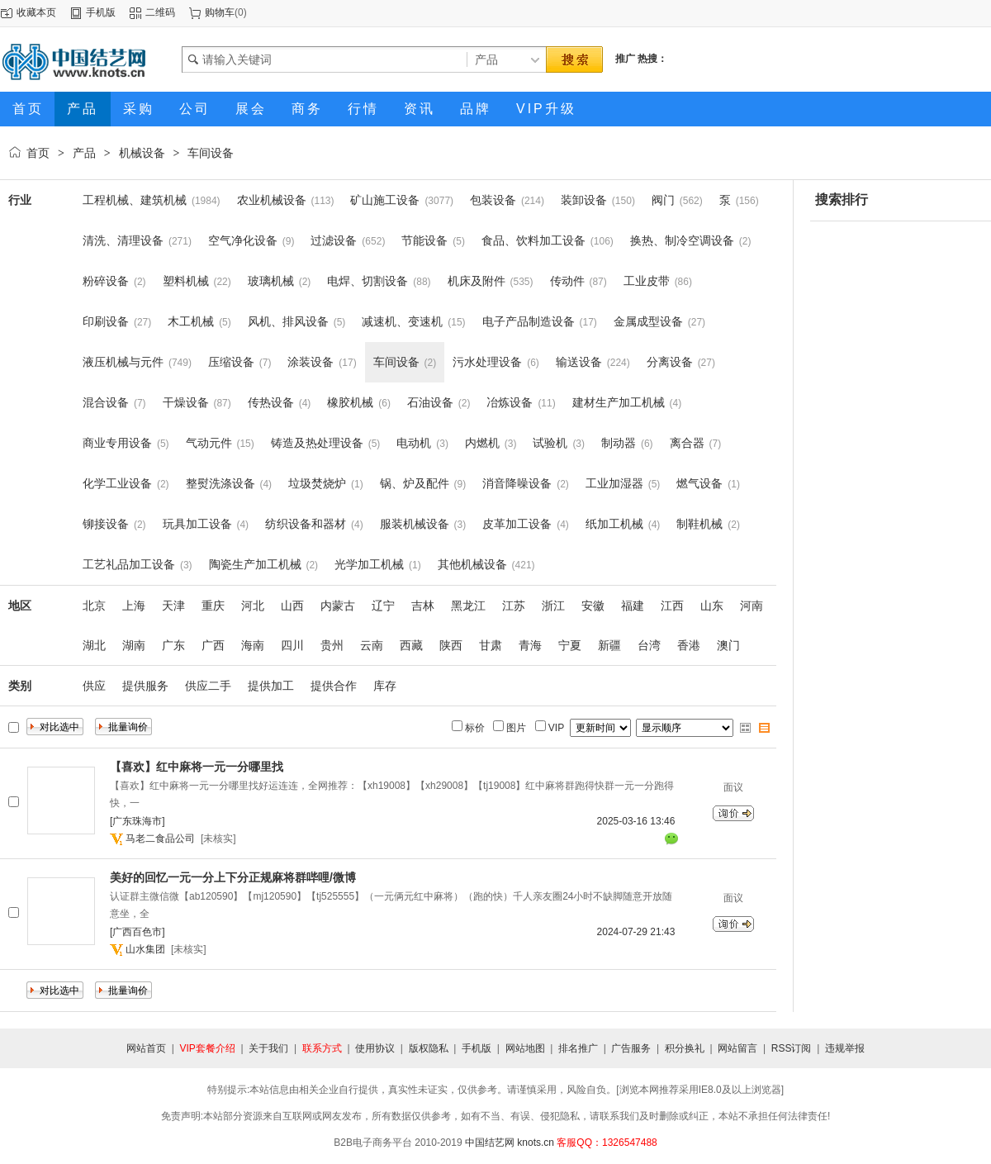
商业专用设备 (117, 442)
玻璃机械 (271, 280)
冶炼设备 (509, 402)
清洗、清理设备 (123, 240)
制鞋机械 (699, 523)
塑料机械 (186, 280)
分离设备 (670, 361)
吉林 (422, 605)
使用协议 (375, 1048)
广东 (173, 645)
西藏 (411, 645)
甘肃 (490, 645)
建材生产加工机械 (618, 402)
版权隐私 (428, 1048)
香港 (688, 645)
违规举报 (845, 1048)
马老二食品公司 (160, 838)
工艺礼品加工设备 (129, 564)
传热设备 (271, 402)
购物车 (220, 12)
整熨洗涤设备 (220, 483)
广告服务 (631, 1048)
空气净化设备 (242, 240)
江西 (672, 605)
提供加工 (271, 685)
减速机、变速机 (402, 321)
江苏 (513, 605)
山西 (292, 605)
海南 (252, 645)
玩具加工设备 (197, 523)
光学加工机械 (369, 564)
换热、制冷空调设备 (682, 240)
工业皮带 (647, 280)
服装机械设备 (414, 523)
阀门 (663, 200)
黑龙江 (468, 605)
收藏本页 (36, 12)
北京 (94, 605)
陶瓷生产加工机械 (255, 564)
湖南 (133, 645)
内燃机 (482, 442)
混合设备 (106, 402)
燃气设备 (699, 483)
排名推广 (578, 1048)
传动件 (567, 280)
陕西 (450, 645)
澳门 (728, 645)
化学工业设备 (117, 483)
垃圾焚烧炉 (317, 483)
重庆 (213, 605)
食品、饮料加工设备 (533, 240)
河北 (252, 605)
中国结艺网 (489, 1142)
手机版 (101, 12)
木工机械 (191, 321)
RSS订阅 (791, 1048)
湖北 (94, 645)
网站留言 (737, 1048)
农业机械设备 (271, 200)
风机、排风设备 (288, 321)
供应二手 (208, 685)
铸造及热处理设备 (317, 442)
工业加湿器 (614, 483)
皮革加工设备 (517, 523)
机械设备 (142, 152)
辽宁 (383, 605)
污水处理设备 (487, 361)
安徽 (593, 605)
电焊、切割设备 (367, 280)
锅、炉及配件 (414, 483)
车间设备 (210, 152)
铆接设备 (106, 523)
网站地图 (525, 1048)
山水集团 (145, 949)
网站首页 (146, 1048)
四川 (292, 645)
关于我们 (268, 1048)
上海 (133, 605)
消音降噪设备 (517, 483)
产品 (84, 152)
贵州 (332, 645)
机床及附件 (476, 280)
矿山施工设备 (385, 200)
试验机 (550, 442)
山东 (711, 605)
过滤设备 (334, 240)
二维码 (160, 12)
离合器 (687, 442)
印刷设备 (106, 321)
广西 (213, 645)
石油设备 (430, 402)
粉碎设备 (106, 280)
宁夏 (569, 645)
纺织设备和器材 (305, 523)
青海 (530, 645)
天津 (173, 605)
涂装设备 (310, 361)
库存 (384, 685)
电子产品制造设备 (528, 321)
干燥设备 (186, 402)
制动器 (618, 442)
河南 (751, 605)
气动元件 (209, 442)
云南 (371, 645)
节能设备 (424, 240)
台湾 (649, 645)
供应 (94, 685)
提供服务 (145, 685)
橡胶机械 (350, 402)
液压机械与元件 (123, 361)
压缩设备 (231, 361)
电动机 (413, 442)
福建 (632, 605)
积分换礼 (684, 1048)
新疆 (609, 645)
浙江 (553, 605)
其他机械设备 (472, 564)
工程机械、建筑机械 (135, 200)
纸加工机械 (614, 523)
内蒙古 (337, 605)
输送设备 (579, 361)
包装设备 (493, 200)
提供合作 (334, 685)
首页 (38, 152)
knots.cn (535, 1142)
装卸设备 (584, 200)
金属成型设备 (648, 321)
